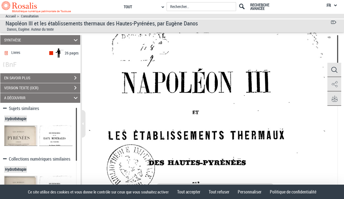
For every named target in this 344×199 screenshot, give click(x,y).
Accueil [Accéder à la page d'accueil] (11, 16)
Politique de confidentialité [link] (293, 192)
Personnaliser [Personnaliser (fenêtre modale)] (250, 192)
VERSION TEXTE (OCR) (42, 88)
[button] (334, 70)
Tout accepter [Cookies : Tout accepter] (188, 192)
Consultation (29, 16)
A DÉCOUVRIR (41, 98)
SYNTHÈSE (41, 40)
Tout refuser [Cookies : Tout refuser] (219, 192)
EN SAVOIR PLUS (42, 78)
